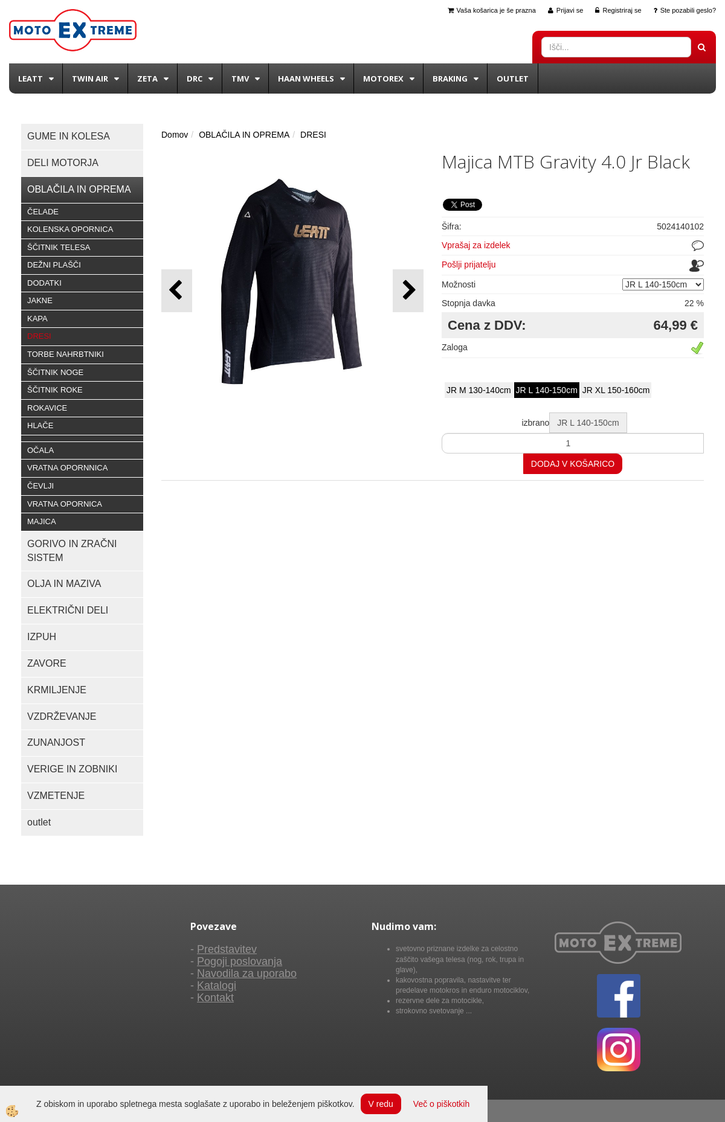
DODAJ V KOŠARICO (572, 464)
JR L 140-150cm (547, 390)
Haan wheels (306, 78)
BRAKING (450, 78)
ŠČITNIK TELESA (59, 247)
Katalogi (216, 985)
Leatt (30, 78)
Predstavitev (227, 949)
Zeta (147, 78)
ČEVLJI (40, 485)
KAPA (37, 318)
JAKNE (40, 300)
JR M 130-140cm (478, 390)
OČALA (40, 450)
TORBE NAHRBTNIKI (65, 354)
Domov (174, 134)
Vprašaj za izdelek (476, 245)
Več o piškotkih (441, 1104)
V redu (381, 1104)
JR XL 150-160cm (616, 390)
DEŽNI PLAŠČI (54, 264)
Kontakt (215, 998)
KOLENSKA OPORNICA (70, 229)
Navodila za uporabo (247, 973)
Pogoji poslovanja (239, 961)
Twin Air (90, 78)
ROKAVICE (47, 407)
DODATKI (44, 282)
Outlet (513, 78)
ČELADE (43, 211)
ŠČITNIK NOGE (55, 372)
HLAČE (40, 425)
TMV (240, 78)
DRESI (39, 336)
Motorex (383, 78)
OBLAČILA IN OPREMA (244, 134)
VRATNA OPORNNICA (67, 467)
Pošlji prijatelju (468, 264)
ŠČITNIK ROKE (55, 389)
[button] (408, 290)
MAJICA (41, 521)
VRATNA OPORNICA (64, 503)
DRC (194, 78)
